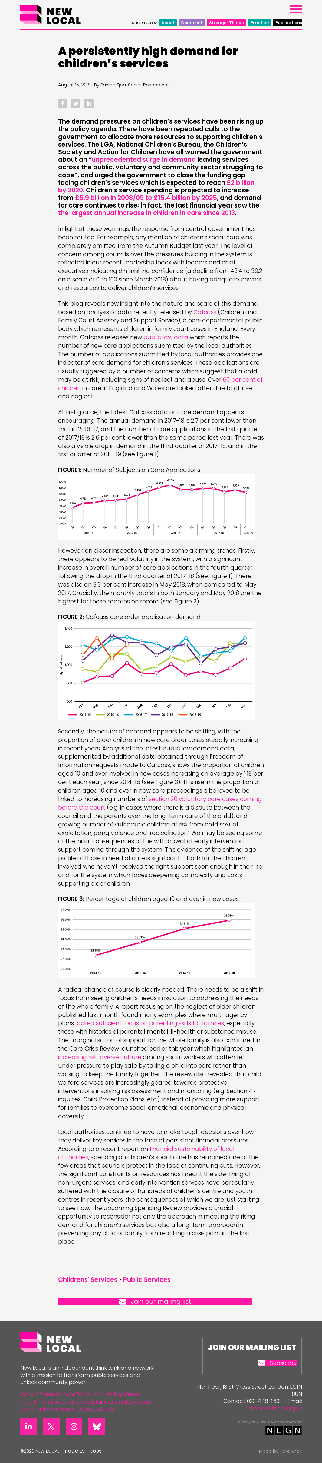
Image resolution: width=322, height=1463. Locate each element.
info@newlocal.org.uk (275, 1408)
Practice (260, 23)
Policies (75, 1451)
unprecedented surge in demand (144, 159)
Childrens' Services (87, 1279)
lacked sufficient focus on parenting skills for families (149, 1023)
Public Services (147, 1279)
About (167, 23)
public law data (165, 337)
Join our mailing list (155, 1301)
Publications (288, 23)
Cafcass (204, 312)
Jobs (96, 1451)
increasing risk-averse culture (99, 1057)
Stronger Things (226, 23)
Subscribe (277, 1363)
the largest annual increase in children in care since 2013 (146, 212)
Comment (191, 23)
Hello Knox (291, 1451)
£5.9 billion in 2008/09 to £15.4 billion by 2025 (146, 197)
